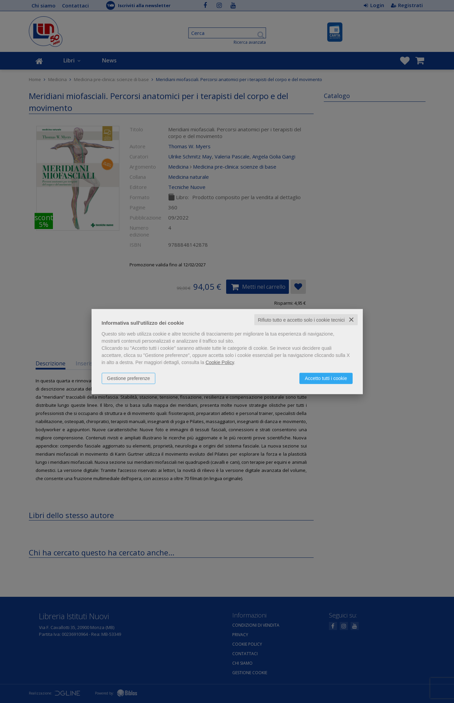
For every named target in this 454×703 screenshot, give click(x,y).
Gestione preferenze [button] (128, 378)
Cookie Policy (219, 362)
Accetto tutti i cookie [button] (326, 378)
